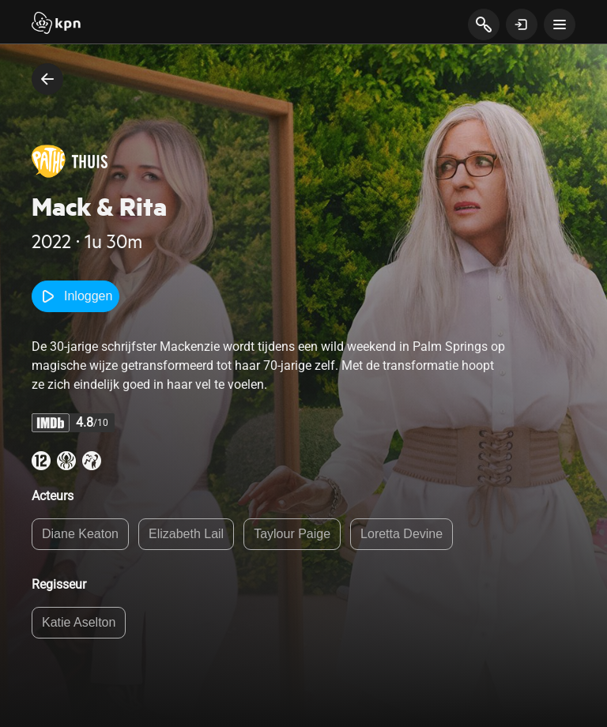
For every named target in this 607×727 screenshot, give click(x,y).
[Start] (56, 24)
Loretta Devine (401, 534)
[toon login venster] (521, 24)
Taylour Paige (292, 534)
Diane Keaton (80, 534)
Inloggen (75, 296)
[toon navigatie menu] (559, 24)
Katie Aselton (78, 622)
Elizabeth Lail (186, 534)
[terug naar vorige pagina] (47, 79)
